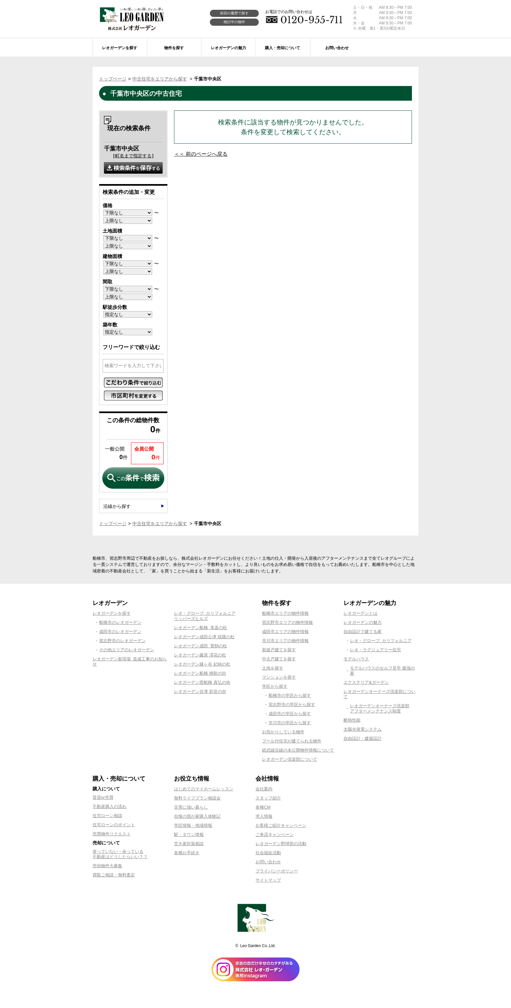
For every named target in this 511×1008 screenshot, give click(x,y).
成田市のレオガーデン (120, 631)
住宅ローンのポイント (114, 824)
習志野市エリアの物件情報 (287, 622)
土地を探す (272, 668)
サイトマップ (268, 880)
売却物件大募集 (107, 865)
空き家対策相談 (189, 843)
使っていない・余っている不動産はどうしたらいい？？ (120, 854)
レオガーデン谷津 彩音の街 (200, 691)
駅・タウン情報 (189, 834)
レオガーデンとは (360, 613)
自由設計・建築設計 (362, 738)
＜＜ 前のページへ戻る (200, 154)
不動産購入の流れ (109, 806)
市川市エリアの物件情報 (285, 640)
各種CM (263, 807)
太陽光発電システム (362, 729)
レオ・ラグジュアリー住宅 (375, 649)
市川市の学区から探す (290, 722)
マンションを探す (279, 677)
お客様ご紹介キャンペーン (281, 825)
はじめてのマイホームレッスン (203, 788)
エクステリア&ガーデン (366, 682)
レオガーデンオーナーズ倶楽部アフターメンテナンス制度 (379, 708)
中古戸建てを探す (279, 658)
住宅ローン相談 (107, 815)
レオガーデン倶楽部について (289, 759)
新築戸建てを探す (279, 649)
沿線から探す (117, 506)
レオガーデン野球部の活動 (281, 843)
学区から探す (274, 686)
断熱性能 (351, 720)
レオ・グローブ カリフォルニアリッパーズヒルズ (205, 616)
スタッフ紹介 (268, 798)
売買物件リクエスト (112, 833)
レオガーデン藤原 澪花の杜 (200, 655)
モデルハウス (356, 658)
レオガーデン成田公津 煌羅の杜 (204, 636)
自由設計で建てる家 (362, 631)
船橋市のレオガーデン (120, 622)
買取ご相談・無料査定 (114, 874)
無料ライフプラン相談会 (197, 798)
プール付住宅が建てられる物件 (291, 741)
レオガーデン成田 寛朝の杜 (200, 645)
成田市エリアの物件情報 (285, 631)
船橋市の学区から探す (290, 695)
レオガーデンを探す (112, 613)
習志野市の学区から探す (292, 704)
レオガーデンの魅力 (362, 622)
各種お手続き (186, 852)
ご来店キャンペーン (275, 834)
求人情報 (264, 816)
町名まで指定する (133, 155)
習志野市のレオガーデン (122, 640)
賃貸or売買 (103, 797)
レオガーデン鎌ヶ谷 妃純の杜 (202, 664)
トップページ (112, 78)
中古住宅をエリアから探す (159, 78)
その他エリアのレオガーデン (126, 649)
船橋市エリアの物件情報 (285, 613)
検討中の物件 (234, 22)
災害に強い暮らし (191, 807)
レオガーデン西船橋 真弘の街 (202, 682)
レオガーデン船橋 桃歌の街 (200, 673)
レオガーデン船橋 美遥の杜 (200, 627)
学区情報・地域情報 (193, 825)
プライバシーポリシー (277, 871)
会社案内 (264, 788)
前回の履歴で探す (234, 13)
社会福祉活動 (268, 852)
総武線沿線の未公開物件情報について (298, 750)
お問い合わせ (268, 861)
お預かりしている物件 (283, 731)
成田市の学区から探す (290, 713)
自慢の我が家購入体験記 (197, 816)
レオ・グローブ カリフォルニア (381, 640)
